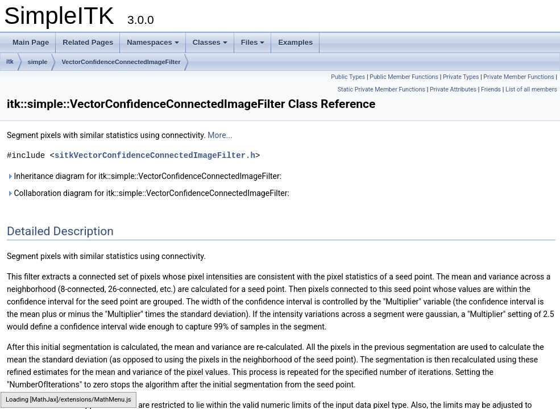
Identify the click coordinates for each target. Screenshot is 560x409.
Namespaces (153, 42)
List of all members (531, 89)
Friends (491, 89)
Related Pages (88, 42)
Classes (210, 42)
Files (253, 42)
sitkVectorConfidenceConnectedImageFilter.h (155, 155)
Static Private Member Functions (381, 89)
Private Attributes (453, 89)
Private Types (461, 77)
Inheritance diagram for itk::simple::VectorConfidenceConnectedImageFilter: (144, 176)
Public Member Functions (404, 77)
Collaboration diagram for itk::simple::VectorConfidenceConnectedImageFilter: (148, 193)
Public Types (348, 77)
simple (38, 62)
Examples (295, 42)
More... (220, 135)
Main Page (31, 42)
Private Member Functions (518, 77)
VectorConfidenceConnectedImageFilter (120, 62)
